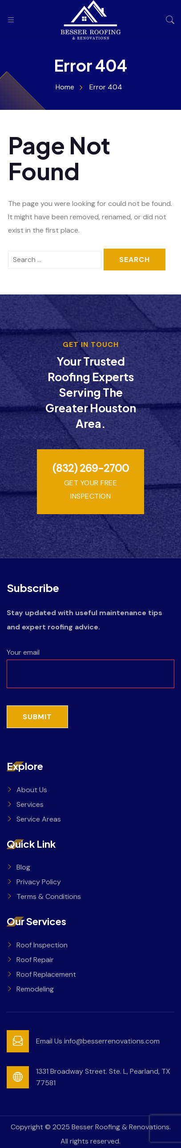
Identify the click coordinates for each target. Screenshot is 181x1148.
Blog (23, 867)
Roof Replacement (46, 974)
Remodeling (35, 989)
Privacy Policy (38, 881)
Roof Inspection (42, 945)
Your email (90, 663)
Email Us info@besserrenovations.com (98, 1041)
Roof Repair (35, 959)
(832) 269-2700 (90, 468)
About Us (31, 789)
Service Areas (38, 819)
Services (30, 804)
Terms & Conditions (48, 896)
